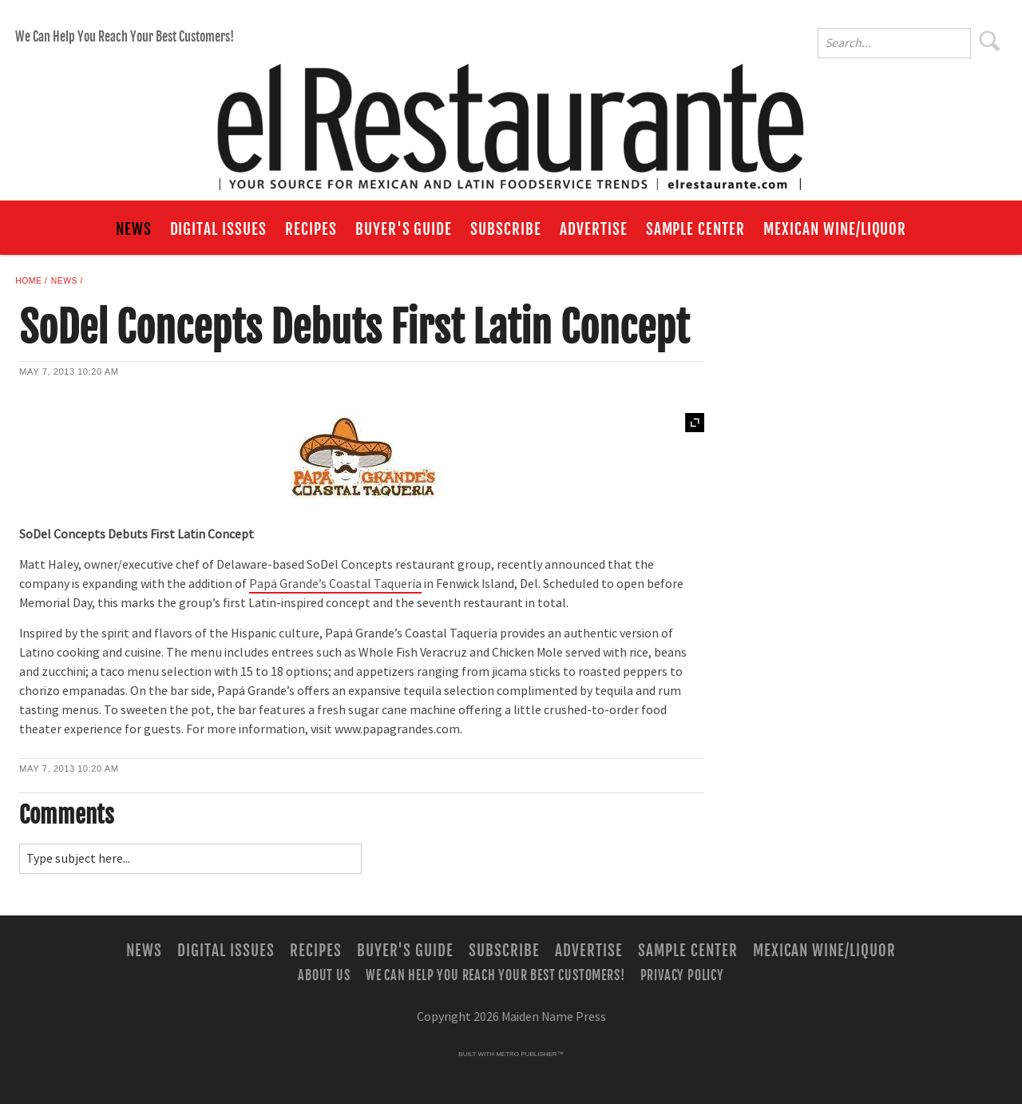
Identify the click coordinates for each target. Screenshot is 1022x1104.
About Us (324, 975)
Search (990, 41)
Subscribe (505, 229)
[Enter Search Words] (894, 43)
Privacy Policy (682, 975)
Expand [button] (694, 422)
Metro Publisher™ (529, 1054)
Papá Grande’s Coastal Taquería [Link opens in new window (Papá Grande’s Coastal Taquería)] (335, 584)
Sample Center (695, 229)
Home (28, 280)
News (134, 229)
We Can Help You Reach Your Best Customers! (124, 37)
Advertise (594, 229)
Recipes (311, 229)
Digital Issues (218, 229)
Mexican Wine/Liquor (834, 229)
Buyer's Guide (403, 229)
